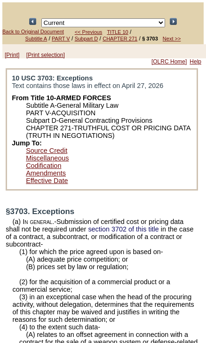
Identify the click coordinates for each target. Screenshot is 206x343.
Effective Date (47, 180)
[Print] (12, 55)
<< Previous (89, 32)
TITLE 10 (117, 32)
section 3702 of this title (123, 229)
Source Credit (46, 150)
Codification (43, 165)
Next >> (172, 38)
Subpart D (86, 38)
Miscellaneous (47, 158)
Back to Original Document (33, 31)
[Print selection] (45, 55)
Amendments (46, 173)
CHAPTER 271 (120, 38)
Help (195, 61)
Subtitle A (36, 38)
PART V (61, 38)
